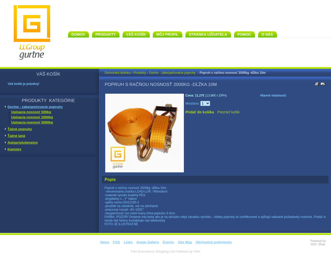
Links (128, 242)
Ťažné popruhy (19, 129)
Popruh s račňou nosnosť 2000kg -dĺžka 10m (233, 73)
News (104, 242)
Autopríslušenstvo (22, 142)
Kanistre (14, 149)
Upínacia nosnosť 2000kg (32, 117)
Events (168, 242)
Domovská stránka (117, 73)
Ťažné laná (16, 136)
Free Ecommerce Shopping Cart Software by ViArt (165, 251)
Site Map (185, 242)
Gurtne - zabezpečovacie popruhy (35, 107)
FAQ (116, 242)
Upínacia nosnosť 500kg (31, 112)
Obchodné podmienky (214, 242)
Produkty (140, 73)
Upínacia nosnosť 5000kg (32, 122)
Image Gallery (148, 242)
